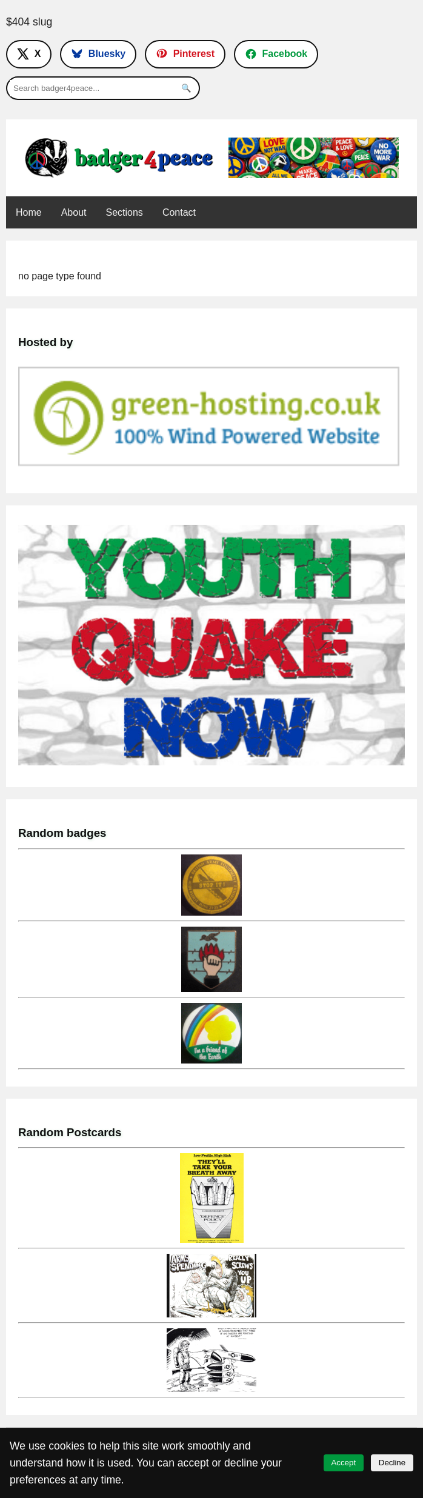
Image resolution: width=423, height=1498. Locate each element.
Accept (343, 1462)
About (74, 212)
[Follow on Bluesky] (98, 54)
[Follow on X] (29, 54)
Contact (179, 212)
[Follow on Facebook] (276, 54)
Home (29, 212)
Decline (392, 1462)
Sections (124, 212)
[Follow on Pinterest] (185, 54)
